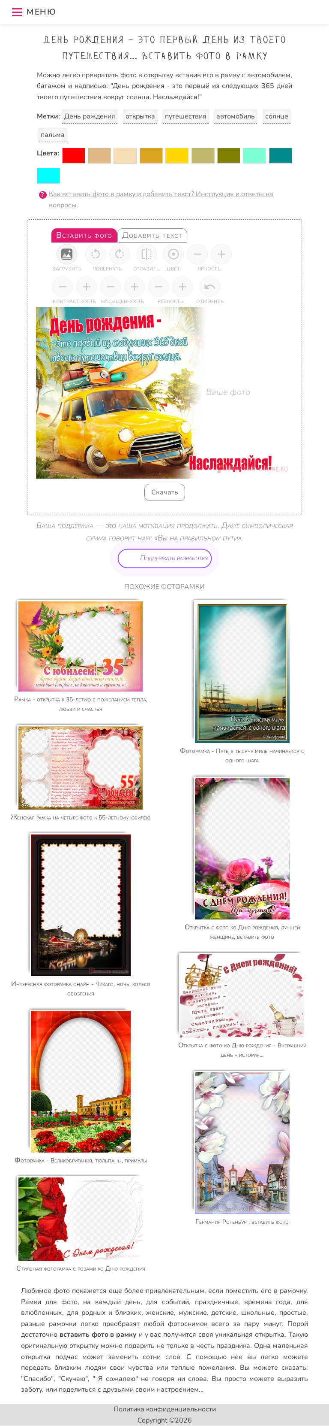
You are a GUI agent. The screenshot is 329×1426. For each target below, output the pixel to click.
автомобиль (235, 116)
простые (292, 1312)
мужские (193, 1312)
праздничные (216, 1302)
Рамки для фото (49, 1302)
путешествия (185, 116)
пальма (53, 135)
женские (160, 1312)
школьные (258, 1312)
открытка (140, 116)
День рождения (89, 116)
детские (223, 1312)
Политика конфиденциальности (165, 1409)
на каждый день (111, 1302)
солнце (276, 116)
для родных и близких (104, 1312)
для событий (167, 1302)
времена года (267, 1302)
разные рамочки (48, 1324)
